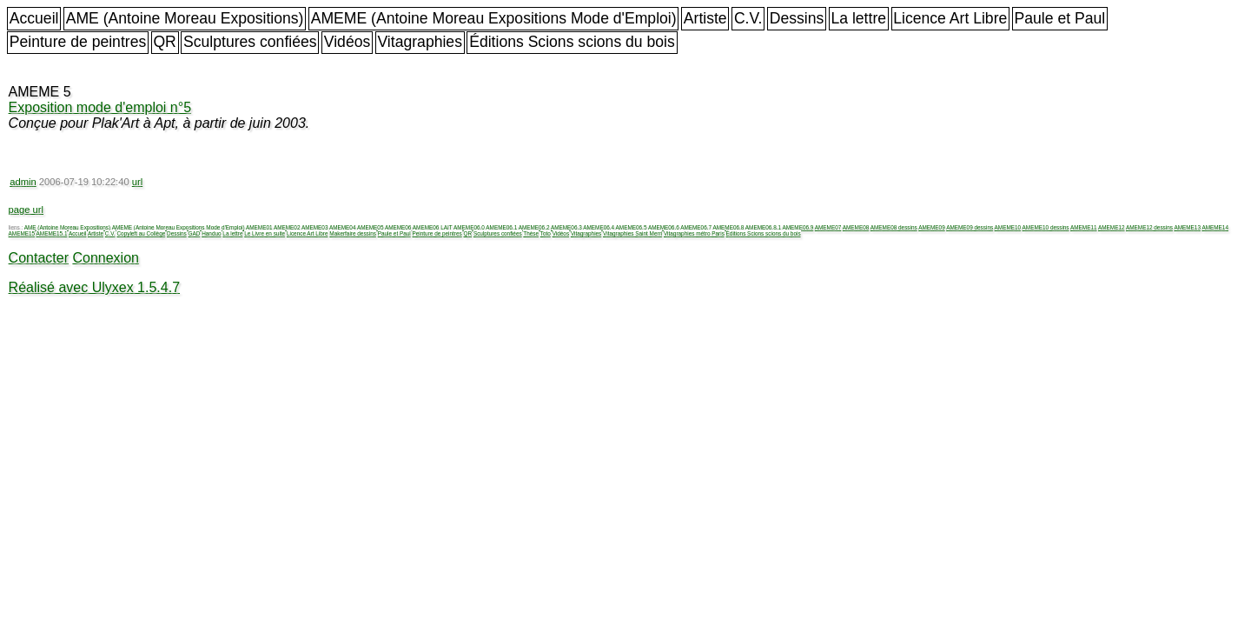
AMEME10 (1008, 227)
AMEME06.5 (631, 227)
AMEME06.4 (598, 227)
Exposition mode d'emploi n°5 (100, 107)
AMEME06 (398, 227)
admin (23, 181)
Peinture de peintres (78, 41)
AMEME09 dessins (969, 227)
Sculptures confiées (250, 41)
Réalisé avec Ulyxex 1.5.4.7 (94, 287)
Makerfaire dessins (352, 233)
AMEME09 (931, 227)
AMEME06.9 (797, 227)
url (137, 181)
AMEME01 (259, 227)
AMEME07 (828, 227)
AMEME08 (856, 227)
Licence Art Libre (950, 18)
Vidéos (347, 41)
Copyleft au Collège (140, 233)
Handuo (211, 233)
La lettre (858, 18)
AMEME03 (314, 227)
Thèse (531, 233)
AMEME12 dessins (1149, 227)
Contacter (39, 257)
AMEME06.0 (469, 227)
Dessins (797, 18)
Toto (545, 233)
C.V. (748, 18)
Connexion (105, 257)
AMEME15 (22, 233)
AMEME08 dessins (893, 227)
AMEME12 (1111, 227)
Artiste (705, 18)
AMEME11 (1083, 227)
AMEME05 (370, 227)
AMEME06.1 (501, 227)
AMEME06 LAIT (433, 227)
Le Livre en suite (264, 233)
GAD (195, 233)
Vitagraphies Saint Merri (632, 233)
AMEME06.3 (566, 227)
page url (26, 209)
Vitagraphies (419, 41)
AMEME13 (1187, 227)
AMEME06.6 (663, 227)
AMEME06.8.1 (763, 227)
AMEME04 (342, 227)
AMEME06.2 (534, 227)
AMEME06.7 (696, 227)
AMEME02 (287, 227)
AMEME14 (1214, 227)
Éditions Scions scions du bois (572, 41)
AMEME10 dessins (1046, 227)
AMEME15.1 (52, 233)
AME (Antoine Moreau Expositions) (185, 18)
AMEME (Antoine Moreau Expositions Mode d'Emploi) (494, 18)
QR (164, 41)
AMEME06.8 (729, 227)
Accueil (34, 18)
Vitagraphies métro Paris (694, 233)
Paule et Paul (1060, 18)
